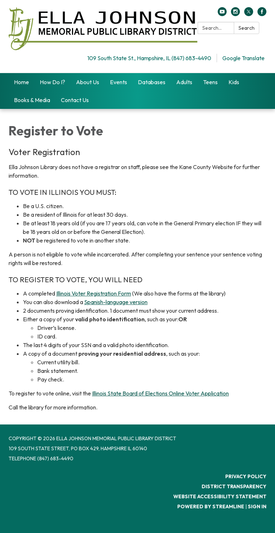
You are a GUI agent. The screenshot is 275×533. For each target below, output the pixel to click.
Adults (184, 82)
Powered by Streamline (210, 506)
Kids (233, 82)
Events (118, 82)
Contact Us (75, 100)
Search (246, 28)
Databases (151, 82)
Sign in (257, 506)
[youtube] (222, 14)
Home (21, 82)
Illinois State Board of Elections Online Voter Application (160, 393)
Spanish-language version (116, 302)
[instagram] (235, 14)
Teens (210, 82)
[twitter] (248, 14)
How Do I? (52, 82)
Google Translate (243, 58)
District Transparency (234, 486)
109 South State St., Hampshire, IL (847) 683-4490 (149, 58)
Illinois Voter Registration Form (93, 293)
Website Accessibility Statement (219, 496)
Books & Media (32, 100)
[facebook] (261, 14)
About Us (87, 82)
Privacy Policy (245, 476)
